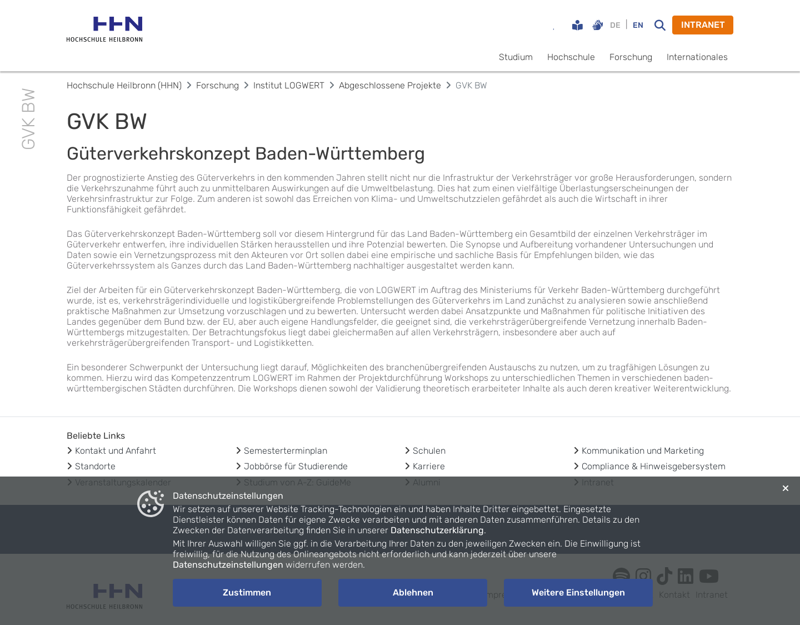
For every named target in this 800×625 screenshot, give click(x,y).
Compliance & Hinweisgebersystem (654, 466)
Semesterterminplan (285, 450)
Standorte (95, 466)
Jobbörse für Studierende (296, 466)
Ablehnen (413, 592)
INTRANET (703, 24)
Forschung (630, 57)
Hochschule (571, 57)
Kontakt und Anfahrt (115, 450)
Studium (516, 57)
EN (638, 25)
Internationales (697, 57)
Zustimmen (247, 592)
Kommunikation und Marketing (643, 450)
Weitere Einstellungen (578, 592)
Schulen (429, 450)
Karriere (429, 466)
